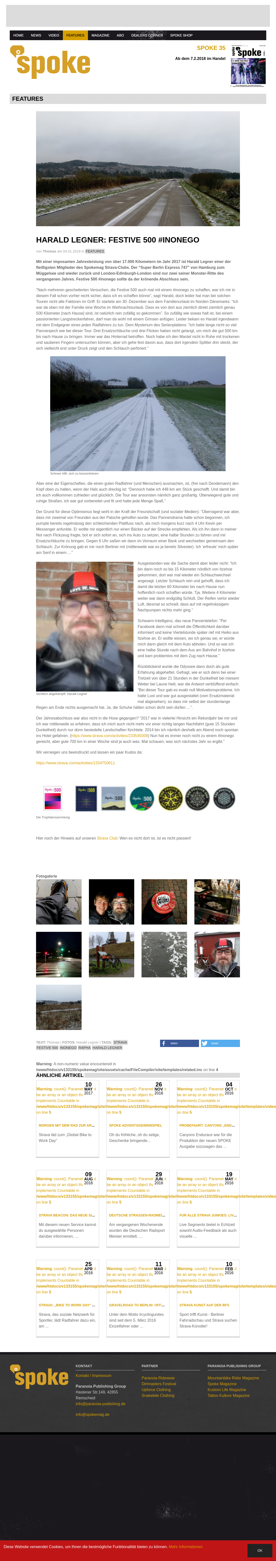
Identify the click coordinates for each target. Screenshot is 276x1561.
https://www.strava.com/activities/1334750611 (75, 763)
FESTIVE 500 (47, 1048)
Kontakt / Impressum (94, 1470)
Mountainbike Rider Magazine (233, 1473)
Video (53, 35)
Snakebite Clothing (158, 1490)
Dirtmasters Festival (159, 1479)
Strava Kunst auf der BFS (204, 1400)
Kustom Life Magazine (227, 1485)
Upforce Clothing (156, 1485)
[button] (179, 1043)
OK (259, 1550)
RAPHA (84, 1048)
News (36, 35)
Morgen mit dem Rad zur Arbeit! (69, 1157)
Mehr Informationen (186, 1547)
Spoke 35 (211, 48)
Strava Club (107, 838)
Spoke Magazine (222, 1479)
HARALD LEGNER (107, 1048)
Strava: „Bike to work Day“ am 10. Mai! (75, 1400)
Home (18, 35)
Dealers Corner (147, 35)
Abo (120, 35)
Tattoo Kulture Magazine (229, 1490)
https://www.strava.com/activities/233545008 (109, 736)
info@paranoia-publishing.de (100, 1499)
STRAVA (120, 1042)
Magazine (100, 35)
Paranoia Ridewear (158, 1473)
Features (76, 35)
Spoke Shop (181, 35)
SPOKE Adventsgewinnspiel (135, 1157)
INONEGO (68, 1048)
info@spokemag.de (92, 1509)
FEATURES (95, 251)
